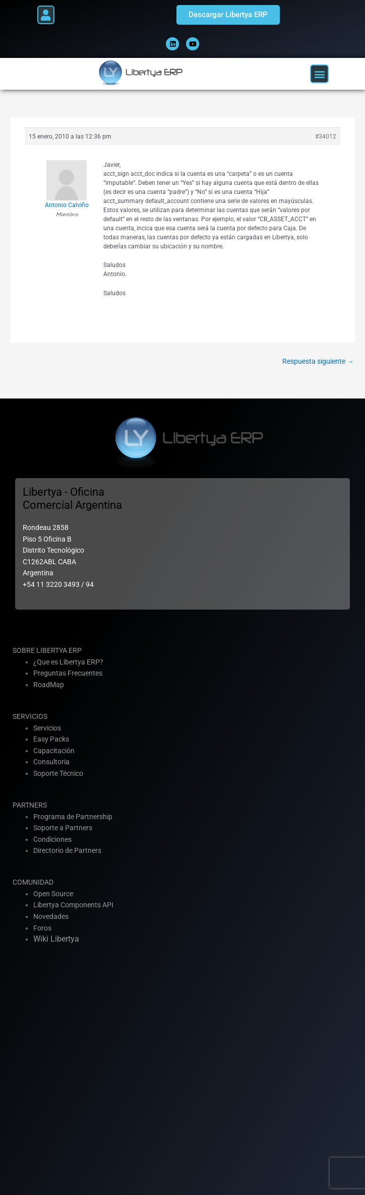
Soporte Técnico (58, 773)
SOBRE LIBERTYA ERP (47, 650)
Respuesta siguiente (318, 361)
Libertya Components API (73, 905)
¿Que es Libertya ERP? (68, 662)
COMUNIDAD (33, 882)
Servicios (47, 728)
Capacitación (54, 751)
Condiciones (52, 839)
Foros (42, 928)
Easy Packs (51, 739)
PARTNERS (30, 805)
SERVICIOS (30, 716)
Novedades (51, 916)
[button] (45, 15)
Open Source (53, 894)
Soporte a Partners (62, 828)
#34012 (325, 136)
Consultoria (51, 762)
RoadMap (48, 685)
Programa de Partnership (72, 817)
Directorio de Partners (67, 850)
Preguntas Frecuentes (67, 673)
